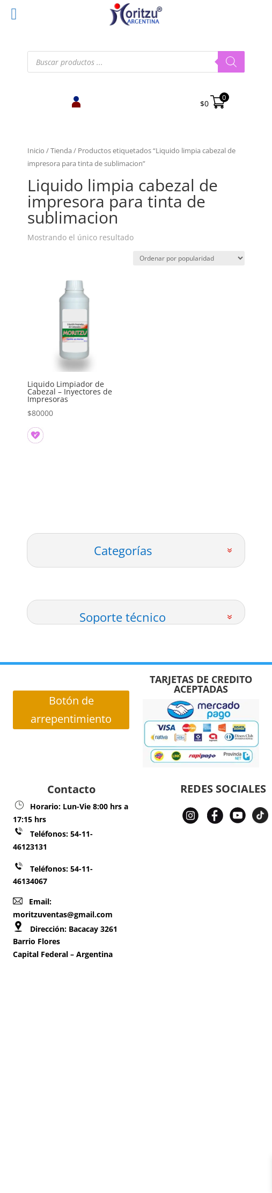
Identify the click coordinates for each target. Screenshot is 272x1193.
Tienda (61, 150)
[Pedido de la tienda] (189, 258)
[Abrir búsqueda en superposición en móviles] (136, 62)
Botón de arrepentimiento (71, 709)
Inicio (36, 150)
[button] (32, 432)
